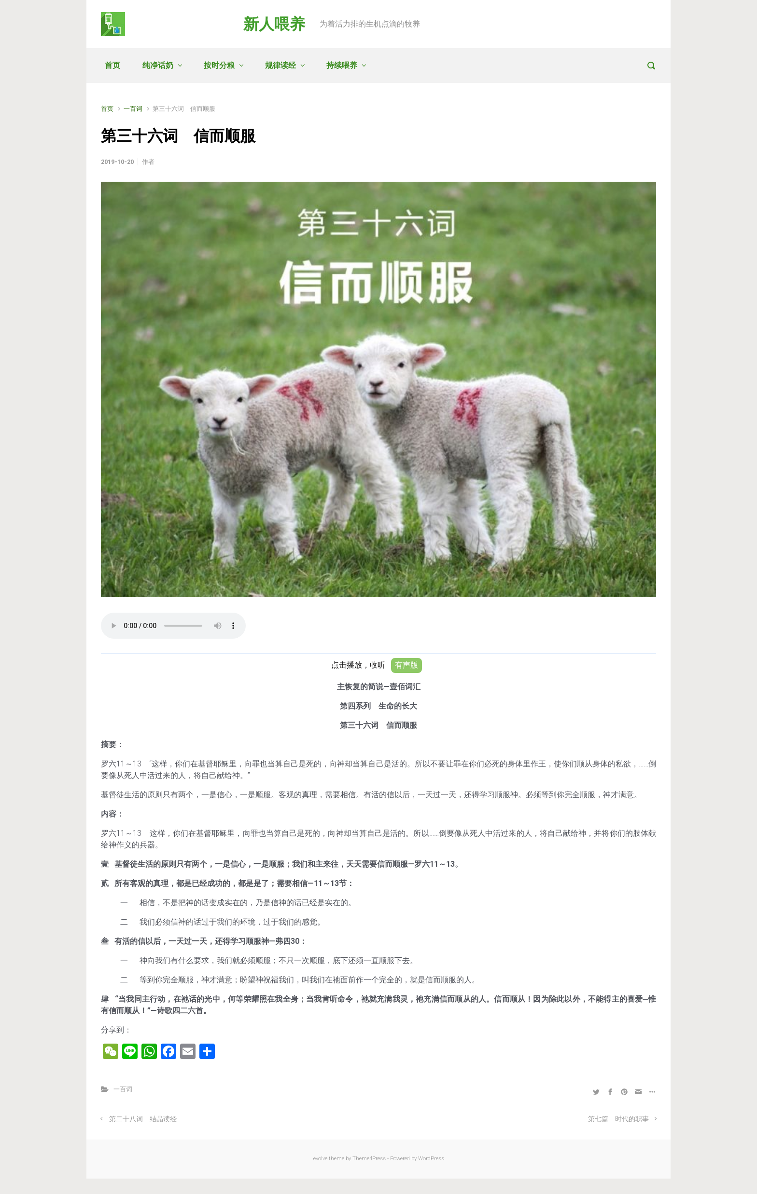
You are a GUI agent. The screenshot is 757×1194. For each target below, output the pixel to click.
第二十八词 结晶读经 (143, 1119)
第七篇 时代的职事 (618, 1119)
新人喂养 (274, 24)
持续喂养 (341, 65)
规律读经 (280, 65)
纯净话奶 (157, 65)
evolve (320, 1158)
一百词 (133, 108)
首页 (112, 65)
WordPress (431, 1158)
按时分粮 (219, 65)
